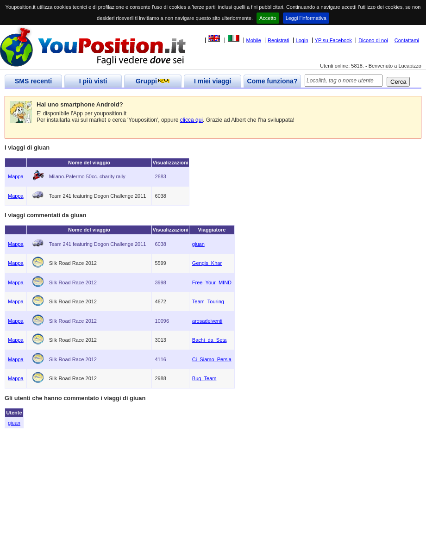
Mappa (16, 176)
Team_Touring (208, 301)
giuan (198, 244)
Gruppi (153, 81)
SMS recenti (33, 81)
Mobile (253, 40)
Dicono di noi (373, 40)
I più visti (93, 81)
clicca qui (191, 120)
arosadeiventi (207, 321)
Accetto (267, 18)
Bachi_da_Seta (209, 340)
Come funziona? (272, 81)
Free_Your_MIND (212, 282)
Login (302, 40)
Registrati (278, 40)
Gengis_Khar (207, 263)
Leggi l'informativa (306, 18)
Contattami (407, 40)
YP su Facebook (333, 40)
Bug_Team (204, 378)
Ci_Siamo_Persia (212, 359)
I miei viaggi (212, 81)
